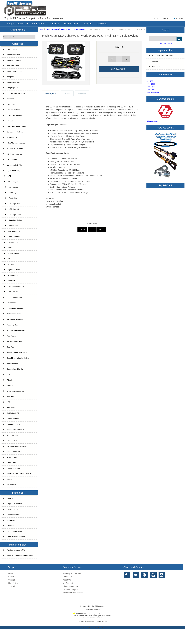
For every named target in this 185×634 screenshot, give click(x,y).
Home (156, 18)
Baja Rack (9, 408)
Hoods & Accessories (13, 148)
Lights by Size (10, 292)
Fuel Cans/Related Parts (14, 126)
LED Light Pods (79, 29)
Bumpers (8, 77)
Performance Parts (12, 314)
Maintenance (10, 303)
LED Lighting (10, 159)
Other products (152, 121)
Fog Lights (10, 198)
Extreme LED (10, 242)
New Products (71, 23)
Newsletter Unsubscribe (14, 537)
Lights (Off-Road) (52, 29)
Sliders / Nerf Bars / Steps (15, 352)
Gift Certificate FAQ (12, 531)
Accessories (10, 187)
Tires (7, 374)
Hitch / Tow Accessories (14, 143)
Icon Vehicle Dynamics (13, 430)
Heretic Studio (11, 253)
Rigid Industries (11, 270)
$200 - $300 (151, 90)
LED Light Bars (11, 204)
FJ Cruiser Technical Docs (161, 56)
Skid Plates (9, 347)
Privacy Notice (10, 509)
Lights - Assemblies (12, 297)
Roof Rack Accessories (14, 330)
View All (11, 586)
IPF (6, 259)
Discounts (102, 23)
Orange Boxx (10, 441)
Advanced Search (165, 44)
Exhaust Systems (11, 110)
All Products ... (10, 485)
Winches (8, 386)
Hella (7, 248)
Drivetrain (8, 99)
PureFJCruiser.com (98, 606)
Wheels (7, 380)
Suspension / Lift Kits (13, 369)
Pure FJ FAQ (155, 67)
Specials (87, 23)
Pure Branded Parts (12, 49)
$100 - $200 (151, 87)
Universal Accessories (13, 391)
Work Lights (10, 226)
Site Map (8, 526)
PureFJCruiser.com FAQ (14, 550)
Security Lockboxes (12, 341)
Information (37, 23)
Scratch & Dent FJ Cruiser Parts (17, 474)
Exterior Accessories (12, 115)
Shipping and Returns (72, 573)
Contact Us (53, 23)
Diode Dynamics (11, 237)
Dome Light (10, 193)
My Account (68, 583)
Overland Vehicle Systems (15, 446)
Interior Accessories (12, 154)
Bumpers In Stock (11, 82)
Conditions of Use (11, 515)
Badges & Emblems (12, 60)
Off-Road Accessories (13, 308)
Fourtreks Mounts (11, 424)
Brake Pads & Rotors (13, 71)
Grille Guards (10, 137)
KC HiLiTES (10, 264)
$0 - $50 (149, 81)
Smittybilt (9, 281)
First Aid (8, 121)
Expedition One (11, 419)
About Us (22, 23)
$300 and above (152, 92)
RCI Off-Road (10, 457)
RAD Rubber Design (12, 452)
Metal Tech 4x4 (10, 435)
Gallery (153, 61)
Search (165, 30)
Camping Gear (10, 88)
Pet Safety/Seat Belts (13, 319)
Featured (12, 577)
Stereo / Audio (10, 363)
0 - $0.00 (178, 18)
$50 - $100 (150, 84)
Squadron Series (12, 220)
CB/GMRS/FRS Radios (14, 93)
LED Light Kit (11, 209)
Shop (9, 23)
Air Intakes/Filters (11, 55)
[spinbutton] (119, 59)
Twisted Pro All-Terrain (14, 286)
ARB (7, 176)
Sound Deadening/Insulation (16, 358)
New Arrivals (13, 583)
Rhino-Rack (9, 463)
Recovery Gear (10, 325)
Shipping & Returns (12, 504)
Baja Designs (66, 29)
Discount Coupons (70, 589)
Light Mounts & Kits (12, 165)
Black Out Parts (11, 66)
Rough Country (11, 275)
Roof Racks (9, 336)
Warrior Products (11, 468)
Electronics (9, 104)
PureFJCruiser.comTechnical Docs (18, 556)
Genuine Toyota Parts (13, 132)
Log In (165, 18)
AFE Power (9, 397)
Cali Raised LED (11, 231)
